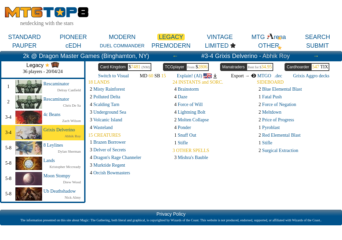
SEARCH (317, 37)
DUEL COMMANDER (122, 45)
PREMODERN (170, 45)
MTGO (261, 75)
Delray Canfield (69, 90)
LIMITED (216, 45)
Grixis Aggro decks (311, 75)
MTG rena (268, 37)
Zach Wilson (71, 121)
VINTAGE (220, 37)
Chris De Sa (72, 105)
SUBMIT (317, 45)
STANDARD (24, 37)
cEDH (73, 45)
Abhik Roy (276, 56)
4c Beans (51, 114)
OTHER (268, 45)
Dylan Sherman (69, 151)
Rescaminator (56, 83)
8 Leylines (53, 145)
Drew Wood (72, 182)
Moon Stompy (56, 175)
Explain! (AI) (194, 75)
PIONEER (73, 37)
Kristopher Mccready (65, 167)
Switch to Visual (113, 75)
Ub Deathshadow (59, 191)
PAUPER (24, 45)
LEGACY (170, 37)
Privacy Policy (170, 214)
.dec (278, 75)
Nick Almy (72, 197)
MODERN (122, 37)
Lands (49, 160)
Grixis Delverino (59, 129)
